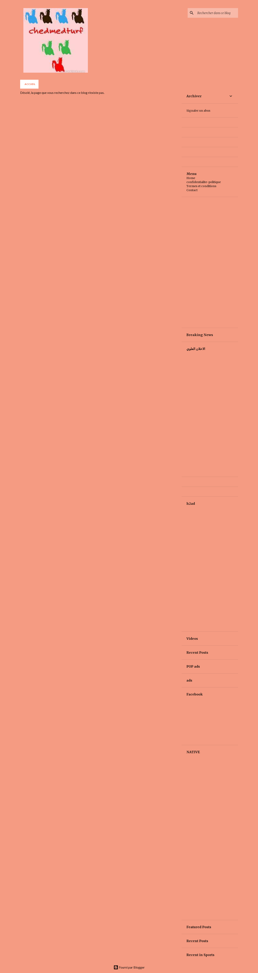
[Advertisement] (209, 262)
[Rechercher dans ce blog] (217, 13)
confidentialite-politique (203, 182)
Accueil (30, 84)
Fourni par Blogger (129, 967)
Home (190, 178)
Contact (192, 190)
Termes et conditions (201, 186)
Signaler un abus (198, 110)
